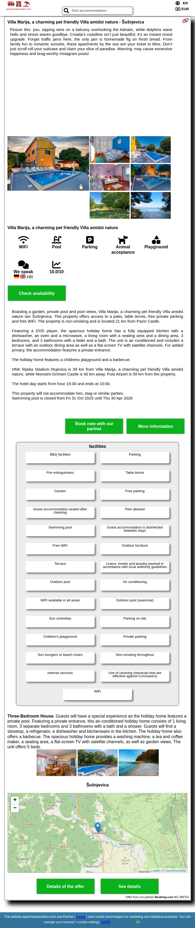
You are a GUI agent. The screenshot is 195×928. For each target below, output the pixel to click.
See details (129, 886)
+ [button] (15, 800)
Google (80, 917)
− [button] (15, 808)
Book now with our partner (94, 426)
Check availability (36, 293)
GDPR (105, 922)
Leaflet (155, 870)
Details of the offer (65, 886)
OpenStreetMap (175, 870)
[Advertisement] (97, 96)
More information (155, 426)
